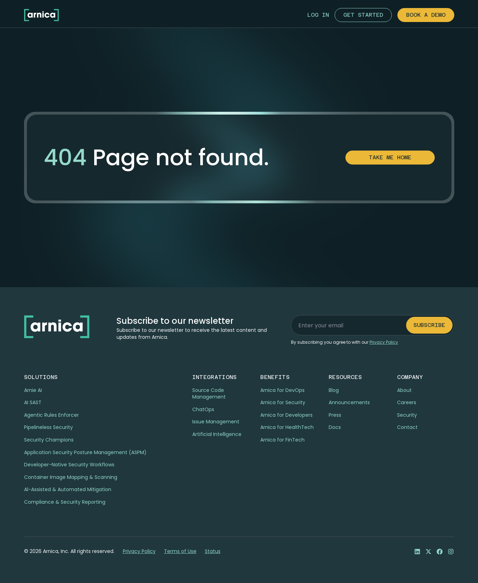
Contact (407, 427)
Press (335, 414)
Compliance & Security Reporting (64, 501)
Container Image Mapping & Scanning (70, 477)
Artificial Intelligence (216, 434)
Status (213, 551)
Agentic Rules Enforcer (51, 414)
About (404, 390)
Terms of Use (180, 551)
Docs (335, 427)
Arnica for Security (282, 402)
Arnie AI (33, 390)
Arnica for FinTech (282, 439)
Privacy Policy (139, 551)
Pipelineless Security (48, 427)
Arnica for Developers (286, 414)
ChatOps (203, 409)
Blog (334, 390)
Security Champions (49, 439)
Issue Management (215, 421)
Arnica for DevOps (282, 390)
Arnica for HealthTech (287, 427)
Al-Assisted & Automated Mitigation (67, 489)
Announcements (349, 402)
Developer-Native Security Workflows (69, 464)
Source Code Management (209, 394)
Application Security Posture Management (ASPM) (85, 452)
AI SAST (33, 402)
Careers (406, 402)
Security (407, 414)
